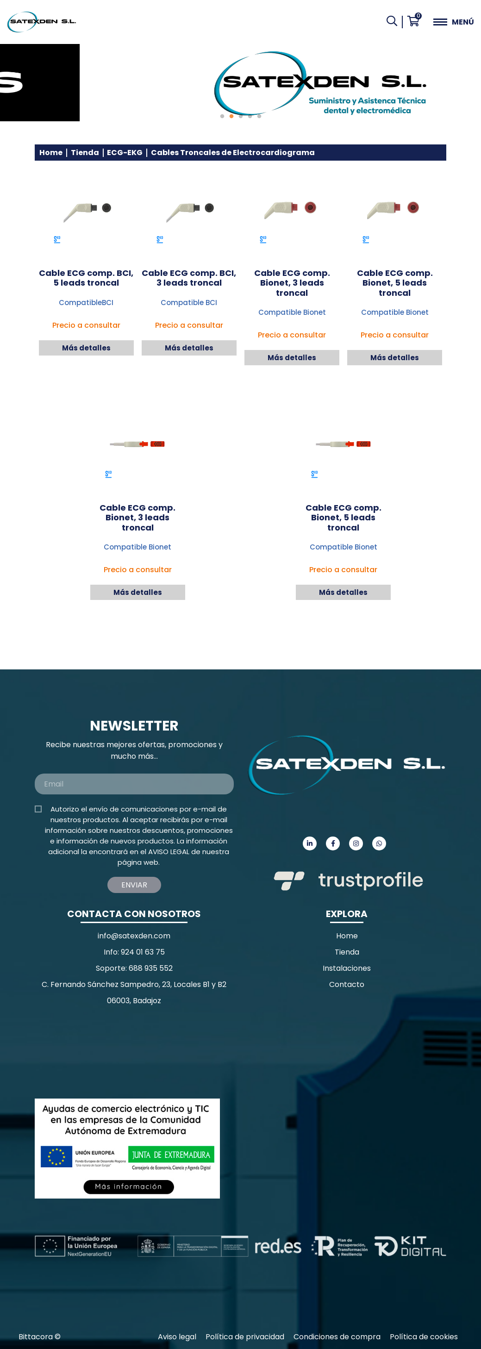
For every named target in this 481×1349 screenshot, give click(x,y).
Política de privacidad (245, 1336)
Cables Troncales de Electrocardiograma (233, 152)
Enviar (134, 885)
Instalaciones (347, 968)
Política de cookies (424, 1336)
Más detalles (86, 348)
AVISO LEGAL (168, 851)
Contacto (346, 984)
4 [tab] (250, 116)
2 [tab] (231, 116)
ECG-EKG (125, 152)
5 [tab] (259, 116)
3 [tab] (240, 116)
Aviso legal (177, 1336)
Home (50, 152)
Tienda (85, 152)
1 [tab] (222, 116)
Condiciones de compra (337, 1336)
